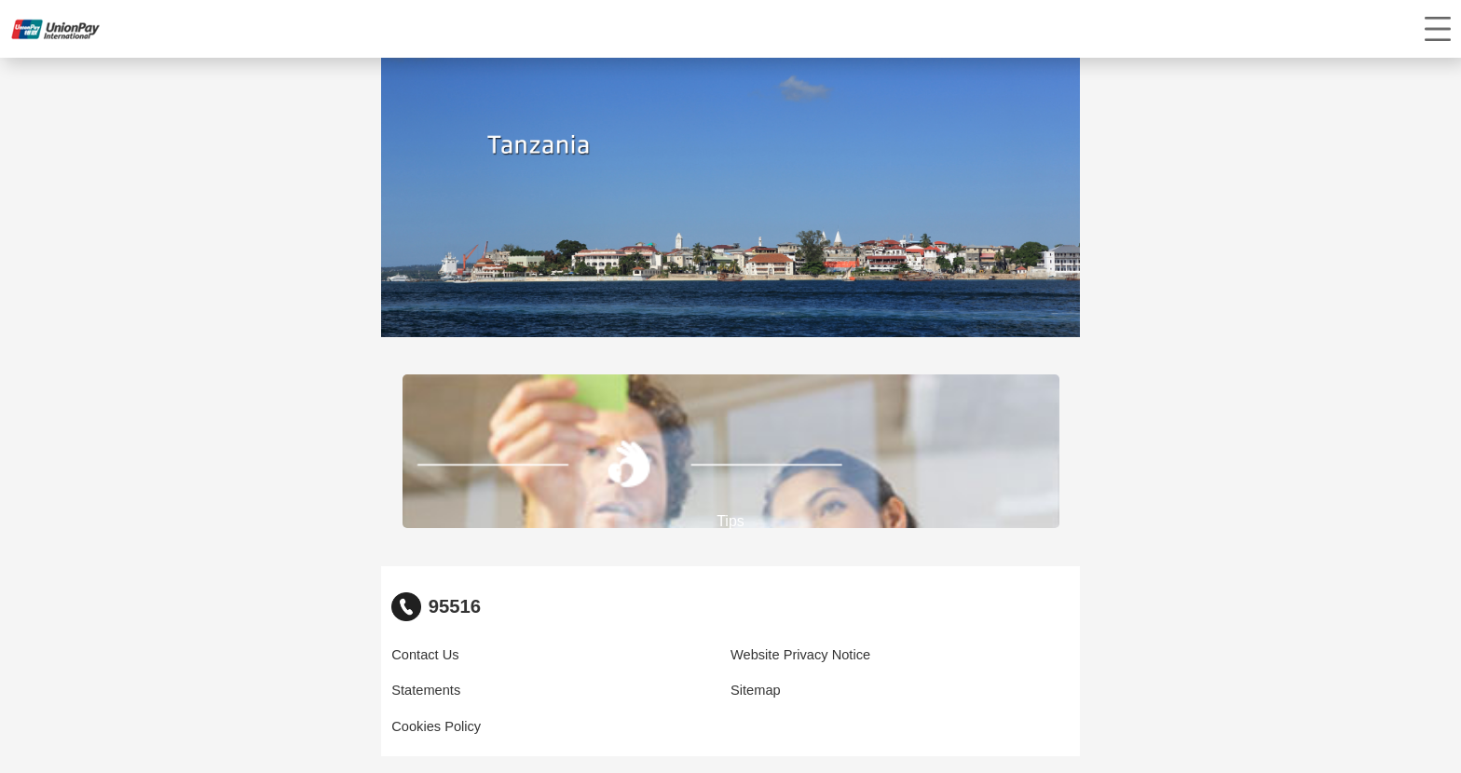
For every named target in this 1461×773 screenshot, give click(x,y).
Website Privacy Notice (800, 654)
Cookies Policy (436, 726)
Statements (425, 690)
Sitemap (755, 690)
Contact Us (424, 654)
